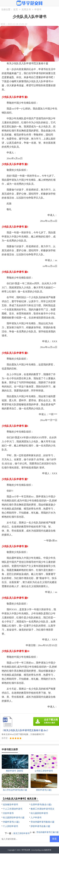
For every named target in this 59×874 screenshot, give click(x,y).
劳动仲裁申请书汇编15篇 (47, 832)
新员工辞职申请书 (21, 833)
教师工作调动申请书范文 (42, 809)
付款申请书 (8, 813)
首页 (15, 9)
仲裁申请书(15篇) (11, 822)
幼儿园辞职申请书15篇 (13, 817)
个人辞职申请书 (10, 826)
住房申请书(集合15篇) (41, 804)
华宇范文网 (25, 850)
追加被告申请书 (10, 804)
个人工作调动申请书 (12, 809)
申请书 (37, 9)
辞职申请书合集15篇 (40, 826)
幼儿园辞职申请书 (39, 813)
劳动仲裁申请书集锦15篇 (42, 822)
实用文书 (26, 9)
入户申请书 (36, 817)
